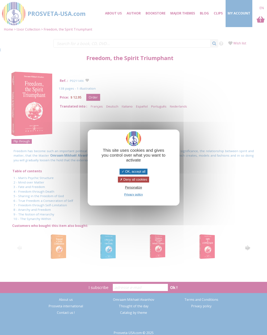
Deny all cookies (133, 179)
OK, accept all (133, 171)
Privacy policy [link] (133, 194)
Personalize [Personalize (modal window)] (133, 187)
